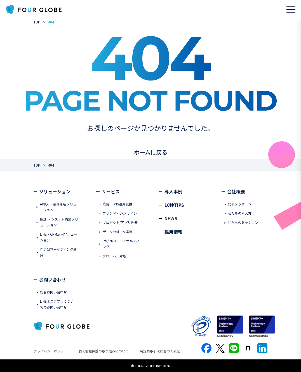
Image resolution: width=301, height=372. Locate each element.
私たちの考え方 (239, 213)
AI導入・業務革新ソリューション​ (58, 207)
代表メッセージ (239, 204)
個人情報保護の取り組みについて (103, 351)
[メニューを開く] (290, 9)
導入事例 (173, 191)
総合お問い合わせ (53, 292)
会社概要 (236, 191)
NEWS (170, 218)
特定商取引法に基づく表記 (160, 351)
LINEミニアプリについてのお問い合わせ (57, 304)
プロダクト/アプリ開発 (120, 222)
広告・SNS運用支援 (117, 204)
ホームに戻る (150, 152)
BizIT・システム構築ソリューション (59, 222)
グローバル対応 (114, 255)
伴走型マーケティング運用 (58, 252)
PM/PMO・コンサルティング (121, 243)
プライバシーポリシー (50, 351)
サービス (111, 191)
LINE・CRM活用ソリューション (58, 237)
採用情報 (173, 231)
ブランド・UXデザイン (120, 213)
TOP (37, 22)
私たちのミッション (243, 222)
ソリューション (54, 191)
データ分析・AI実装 (117, 231)
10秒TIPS (174, 205)
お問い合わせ (52, 279)
